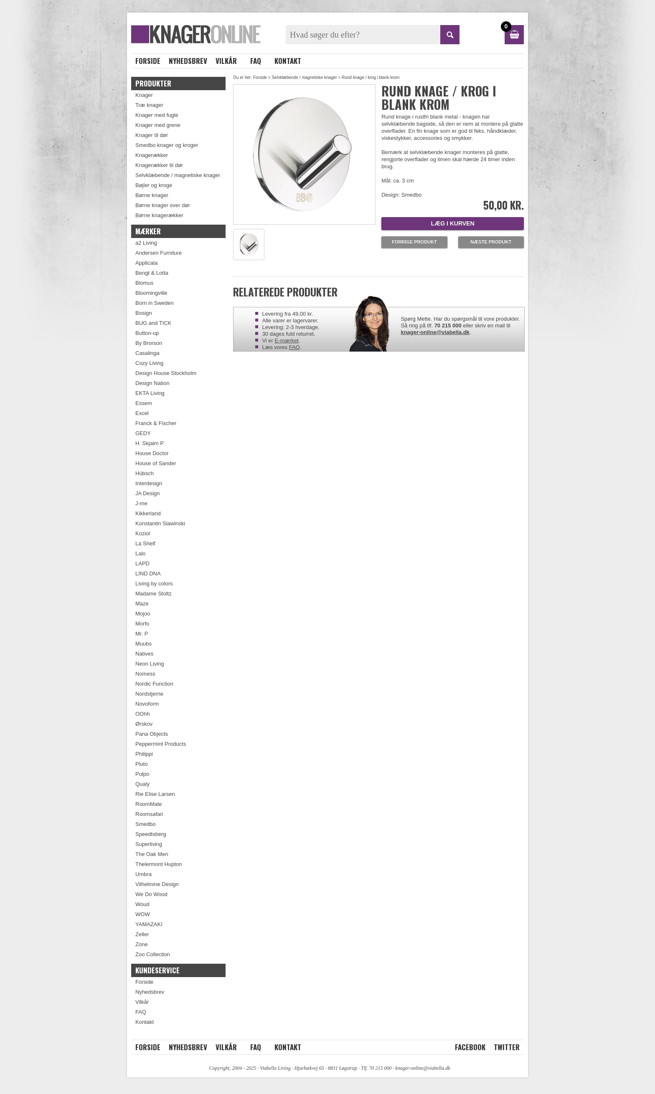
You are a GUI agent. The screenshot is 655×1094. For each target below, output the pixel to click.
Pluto (141, 764)
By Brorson (148, 343)
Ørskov (143, 724)
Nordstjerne (149, 694)
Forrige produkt (414, 241)
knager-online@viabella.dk (435, 332)
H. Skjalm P (149, 443)
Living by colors (154, 583)
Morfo (142, 623)
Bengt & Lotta (151, 273)
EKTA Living (150, 393)
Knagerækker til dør (159, 165)
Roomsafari (149, 814)
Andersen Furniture (158, 253)
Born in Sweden (154, 303)
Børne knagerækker (159, 215)
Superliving (148, 844)
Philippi (144, 754)
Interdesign (148, 483)
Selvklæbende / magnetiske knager (304, 77)
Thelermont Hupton (158, 864)
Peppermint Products (160, 744)
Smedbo (145, 824)
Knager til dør (151, 135)
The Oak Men (151, 854)
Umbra (143, 874)
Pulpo (142, 774)
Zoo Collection (152, 954)
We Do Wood (151, 894)
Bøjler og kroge (153, 185)
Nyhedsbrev (188, 61)
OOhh (142, 714)
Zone (141, 944)
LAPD (142, 563)
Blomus (144, 283)
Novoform (147, 704)
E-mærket (287, 340)
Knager (144, 95)
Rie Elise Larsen (155, 794)
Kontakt (287, 61)
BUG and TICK (153, 323)
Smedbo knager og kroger (166, 145)
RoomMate (148, 804)
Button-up (147, 333)
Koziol (142, 533)
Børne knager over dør (162, 205)
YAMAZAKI (148, 924)
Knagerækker (151, 155)
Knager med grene (157, 125)
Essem (143, 403)
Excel (142, 413)
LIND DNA (148, 573)
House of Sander (155, 463)
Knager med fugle (156, 115)
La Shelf (145, 543)
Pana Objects (151, 734)
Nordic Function (154, 684)
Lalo (140, 553)
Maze (142, 603)
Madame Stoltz (153, 593)
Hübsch (144, 473)
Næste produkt (490, 241)
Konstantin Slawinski (160, 523)
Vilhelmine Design (157, 884)
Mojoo (142, 613)
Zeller (142, 934)
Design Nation (152, 383)
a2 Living (146, 243)
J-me (141, 503)
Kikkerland (148, 513)
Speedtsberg (150, 834)
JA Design (147, 493)
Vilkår (226, 61)
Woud (142, 904)
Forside (147, 61)
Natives (144, 654)
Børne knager (151, 195)
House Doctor (151, 453)
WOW (142, 914)
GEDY (143, 433)
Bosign (143, 313)
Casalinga (147, 353)
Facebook (470, 1047)
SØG (450, 34)
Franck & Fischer (155, 423)
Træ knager (149, 105)
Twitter (507, 1047)
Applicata (146, 263)
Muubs (143, 644)
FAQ (255, 61)
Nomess (145, 674)
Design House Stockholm (165, 373)
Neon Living (149, 664)
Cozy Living (149, 363)
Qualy (142, 784)
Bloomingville (151, 293)
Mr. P (141, 634)
